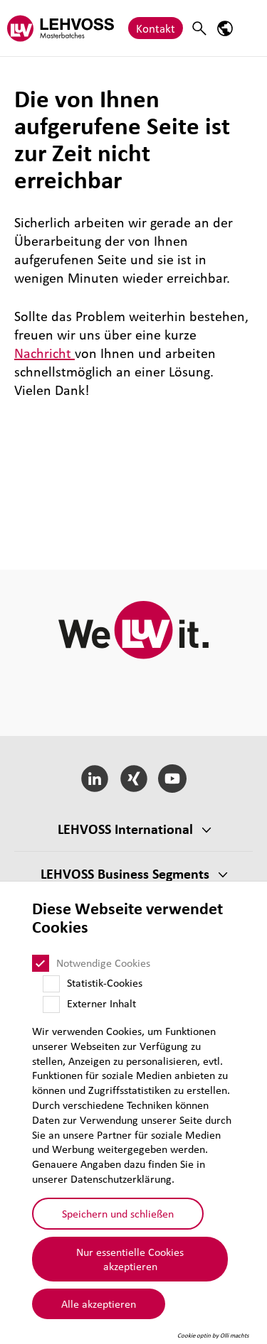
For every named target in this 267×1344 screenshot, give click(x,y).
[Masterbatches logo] (60, 28)
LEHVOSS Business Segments (125, 874)
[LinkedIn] (94, 778)
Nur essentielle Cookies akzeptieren (130, 1259)
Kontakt (155, 28)
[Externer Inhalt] (51, 1004)
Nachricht (44, 353)
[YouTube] (172, 778)
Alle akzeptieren (98, 1303)
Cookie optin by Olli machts (213, 1335)
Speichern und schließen (118, 1213)
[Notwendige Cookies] (40, 963)
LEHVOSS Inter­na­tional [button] (125, 829)
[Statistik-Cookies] (51, 983)
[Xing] (133, 778)
